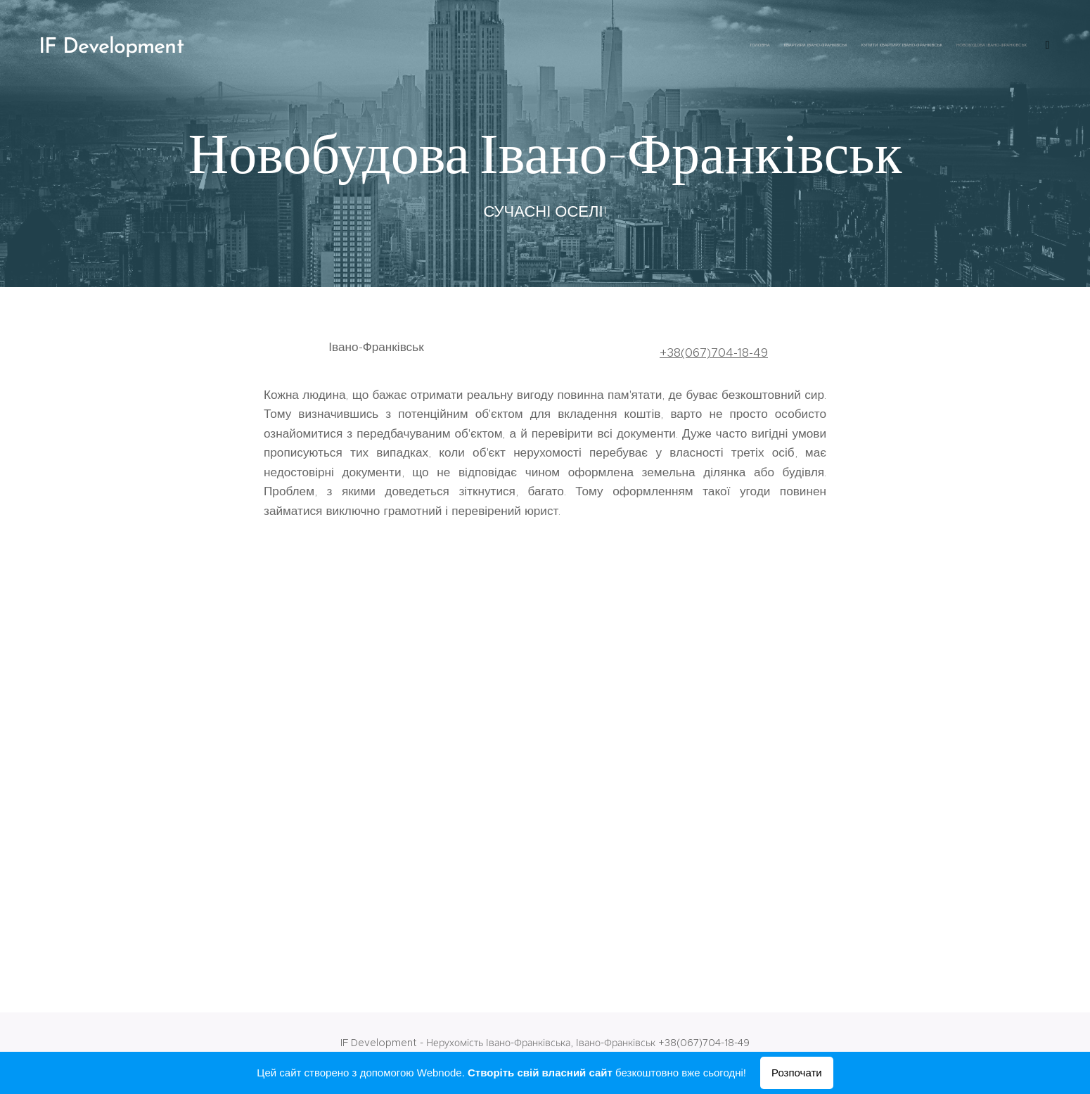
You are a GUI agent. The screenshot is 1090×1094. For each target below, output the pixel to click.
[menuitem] (800, 45)
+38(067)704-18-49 (714, 352)
